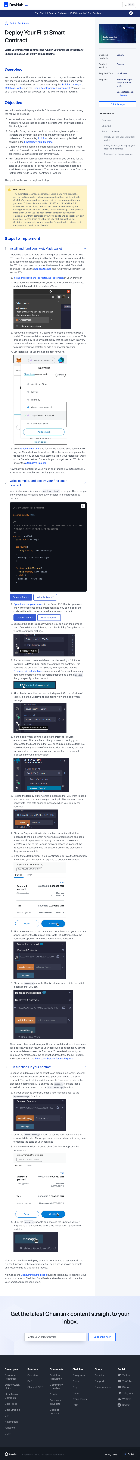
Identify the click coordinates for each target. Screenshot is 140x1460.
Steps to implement (111, 131)
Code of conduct (54, 1411)
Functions (10, 1427)
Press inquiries (103, 1387)
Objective (106, 126)
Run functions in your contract (118, 154)
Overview (106, 120)
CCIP (7, 1433)
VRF (7, 1415)
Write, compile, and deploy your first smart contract (119, 147)
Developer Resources (10, 1377)
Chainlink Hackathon (56, 1377)
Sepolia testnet (42, 268)
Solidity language (71, 84)
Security (99, 1375)
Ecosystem (78, 1375)
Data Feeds (11, 1403)
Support (99, 1381)
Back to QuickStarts (17, 23)
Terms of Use (128, 1454)
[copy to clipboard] (83, 506)
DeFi (29, 1381)
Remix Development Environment (51, 88)
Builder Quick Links (12, 1386)
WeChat (126, 1399)
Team (75, 1393)
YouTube (127, 1381)
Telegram (127, 1393)
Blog (75, 1387)
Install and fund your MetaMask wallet (119, 138)
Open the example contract (28, 604)
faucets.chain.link (30, 448)
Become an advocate (56, 1402)
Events (53, 1394)
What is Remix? (45, 597)
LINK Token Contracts (11, 1396)
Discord (126, 1387)
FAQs (75, 1404)
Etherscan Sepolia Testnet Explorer (54, 1058)
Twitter (126, 1375)
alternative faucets (35, 462)
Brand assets (79, 1399)
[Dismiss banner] (131, 13)
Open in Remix (21, 597)
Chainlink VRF (35, 1387)
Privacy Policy (111, 1454)
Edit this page (118, 104)
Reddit (126, 1404)
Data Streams (12, 1409)
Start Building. (94, 13)
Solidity (41, 138)
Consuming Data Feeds (34, 1274)
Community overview (56, 1386)
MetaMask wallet (14, 88)
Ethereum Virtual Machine (38, 141)
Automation (11, 1421)
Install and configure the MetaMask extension (38, 277)
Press (75, 1381)
